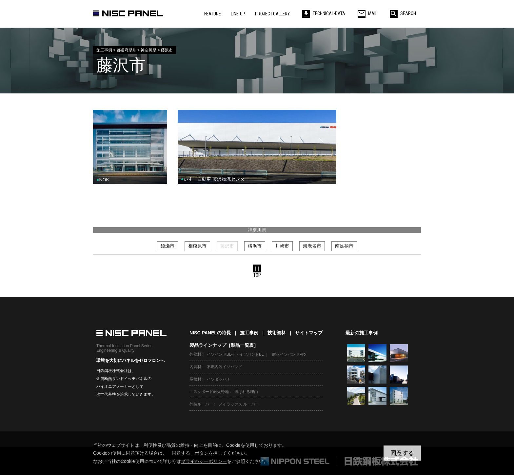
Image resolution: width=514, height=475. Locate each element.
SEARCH (403, 13)
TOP (257, 271)
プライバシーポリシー (204, 461)
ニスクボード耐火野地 (209, 391)
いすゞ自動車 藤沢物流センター (215, 179)
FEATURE (212, 13)
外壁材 (195, 354)
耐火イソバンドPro (289, 354)
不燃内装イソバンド (224, 367)
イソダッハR (218, 379)
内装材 (195, 367)
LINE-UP (238, 13)
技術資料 (276, 332)
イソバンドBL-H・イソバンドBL (235, 354)
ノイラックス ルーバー (239, 404)
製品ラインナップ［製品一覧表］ (223, 345)
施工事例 (249, 332)
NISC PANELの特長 (210, 332)
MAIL (367, 13)
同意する (402, 453)
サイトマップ (309, 332)
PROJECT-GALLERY (272, 13)
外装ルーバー (201, 404)
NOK (102, 179)
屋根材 (195, 379)
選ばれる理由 (246, 391)
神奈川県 (257, 229)
